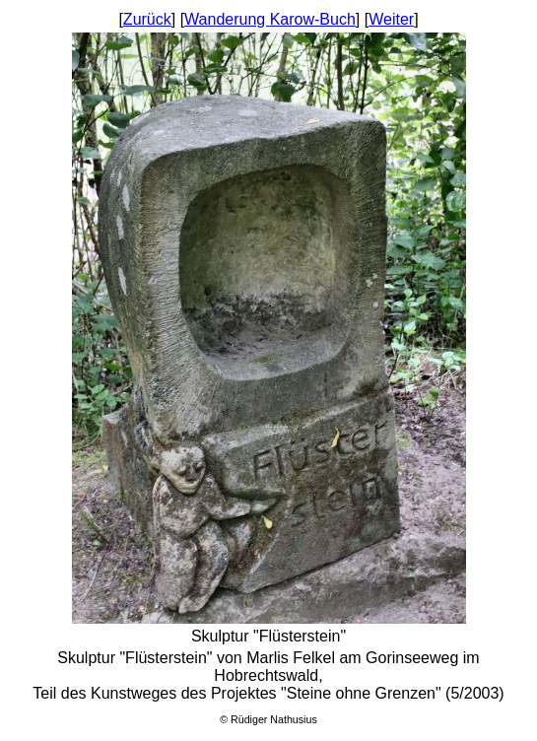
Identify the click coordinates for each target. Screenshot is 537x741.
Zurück (147, 19)
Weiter (391, 19)
